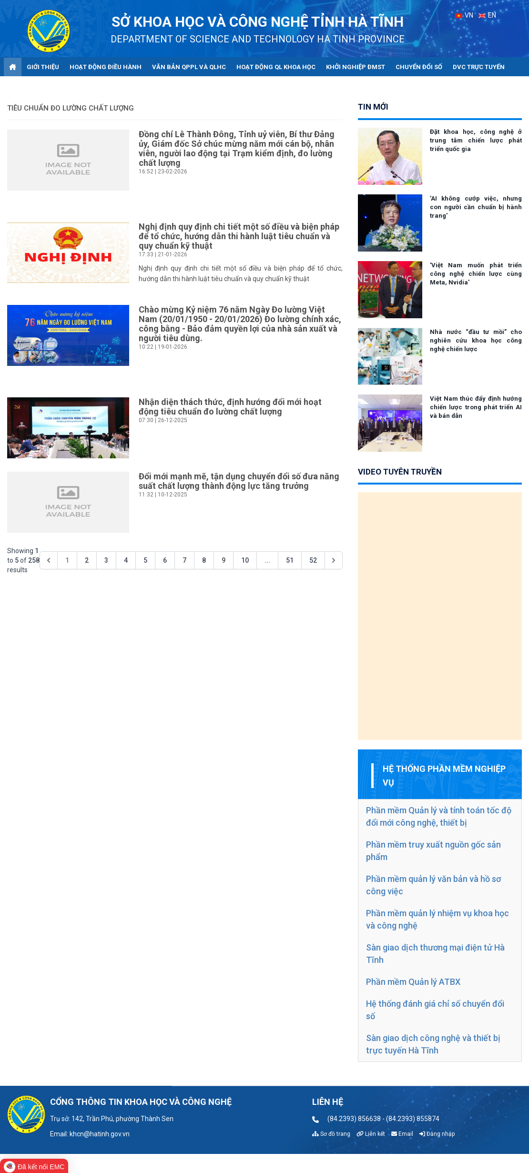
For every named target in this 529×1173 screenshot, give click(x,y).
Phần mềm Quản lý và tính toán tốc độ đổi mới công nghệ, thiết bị (438, 816)
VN (464, 15)
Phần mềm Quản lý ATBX (413, 982)
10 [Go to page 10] (245, 560)
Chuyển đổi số (419, 67)
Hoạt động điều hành (106, 67)
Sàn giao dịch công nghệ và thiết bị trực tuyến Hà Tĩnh (433, 1044)
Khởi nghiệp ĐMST (355, 67)
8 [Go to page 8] (204, 560)
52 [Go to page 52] (313, 560)
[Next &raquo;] (334, 560)
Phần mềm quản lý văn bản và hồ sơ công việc (433, 885)
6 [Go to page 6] (165, 560)
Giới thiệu (43, 67)
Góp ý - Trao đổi (35, 86)
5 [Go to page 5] (145, 560)
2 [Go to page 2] (87, 560)
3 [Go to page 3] (106, 560)
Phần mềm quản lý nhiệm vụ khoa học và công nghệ (437, 919)
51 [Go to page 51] (290, 560)
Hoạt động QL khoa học (275, 67)
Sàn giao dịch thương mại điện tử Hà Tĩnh (435, 953)
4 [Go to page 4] (126, 560)
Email (402, 1134)
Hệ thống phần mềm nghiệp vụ (444, 776)
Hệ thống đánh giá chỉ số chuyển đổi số (435, 1010)
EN (487, 15)
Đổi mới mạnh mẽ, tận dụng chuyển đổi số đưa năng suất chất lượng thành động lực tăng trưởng (239, 481)
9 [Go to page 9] (223, 560)
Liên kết (370, 1134)
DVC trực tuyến (479, 67)
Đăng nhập (437, 1134)
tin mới (373, 106)
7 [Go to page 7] (184, 560)
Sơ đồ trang (331, 1134)
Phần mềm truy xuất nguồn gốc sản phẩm (433, 850)
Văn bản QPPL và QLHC (189, 67)
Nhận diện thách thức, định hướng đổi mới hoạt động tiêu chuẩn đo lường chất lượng (230, 406)
